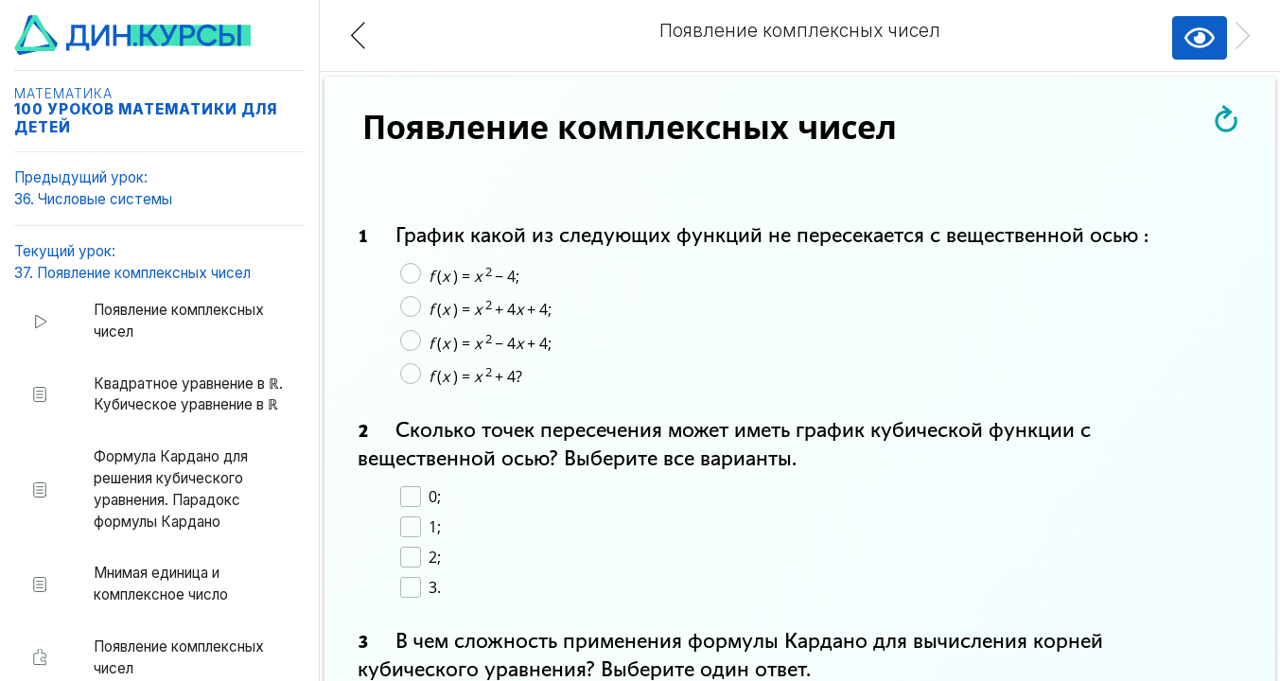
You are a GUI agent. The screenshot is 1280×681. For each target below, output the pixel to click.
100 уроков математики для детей (145, 117)
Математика (63, 93)
